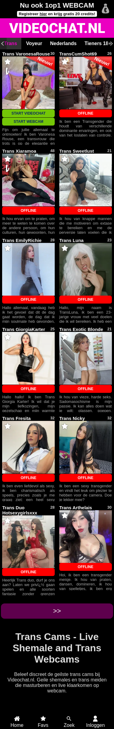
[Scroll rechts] (110, 43)
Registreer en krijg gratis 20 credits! (57, 14)
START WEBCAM (28, 121)
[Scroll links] (3, 43)
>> (57, 611)
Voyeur (34, 43)
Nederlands (63, 43)
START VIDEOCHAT (29, 113)
